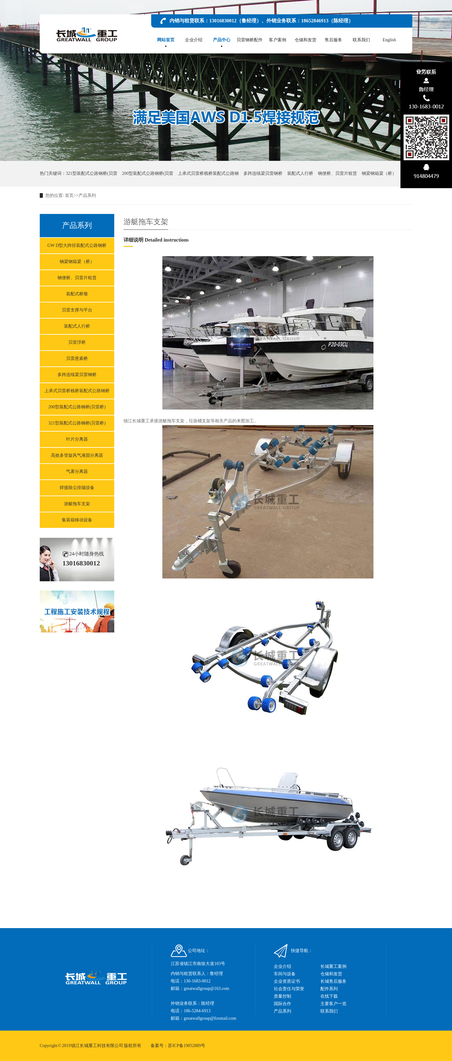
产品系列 (87, 195)
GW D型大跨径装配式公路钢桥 (77, 245)
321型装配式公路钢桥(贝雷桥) (77, 423)
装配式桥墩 (77, 294)
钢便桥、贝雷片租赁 (337, 173)
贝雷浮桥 (77, 342)
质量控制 (282, 996)
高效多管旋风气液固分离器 (77, 455)
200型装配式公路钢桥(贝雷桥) (77, 407)
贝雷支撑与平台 (77, 310)
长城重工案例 (333, 966)
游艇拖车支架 (77, 503)
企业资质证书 (287, 981)
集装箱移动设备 (77, 520)
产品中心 (221, 40)
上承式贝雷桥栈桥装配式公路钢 (208, 173)
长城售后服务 (333, 981)
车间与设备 (285, 974)
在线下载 (329, 996)
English (389, 40)
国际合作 (282, 1003)
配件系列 (329, 988)
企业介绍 (193, 40)
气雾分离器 (77, 471)
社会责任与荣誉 (289, 988)
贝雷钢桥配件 (250, 40)
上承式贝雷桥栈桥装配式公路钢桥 (77, 390)
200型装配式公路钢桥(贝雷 (148, 173)
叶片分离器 (77, 439)
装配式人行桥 (300, 173)
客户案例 (277, 40)
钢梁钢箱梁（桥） (379, 173)
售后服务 (333, 40)
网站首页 (165, 40)
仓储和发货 (305, 40)
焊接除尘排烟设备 (77, 487)
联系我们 (361, 40)
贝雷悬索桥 (77, 358)
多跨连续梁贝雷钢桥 (262, 173)
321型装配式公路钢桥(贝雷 (91, 173)
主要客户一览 (333, 1003)
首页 (69, 195)
